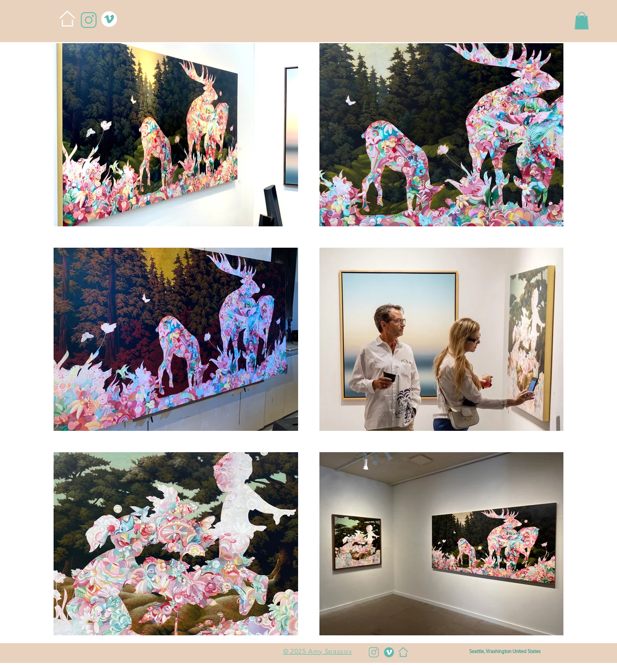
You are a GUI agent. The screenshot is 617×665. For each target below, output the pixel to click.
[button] (581, 20)
